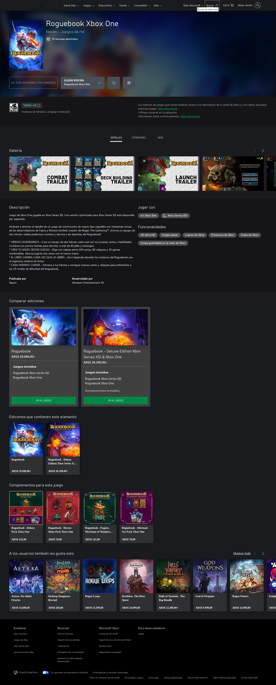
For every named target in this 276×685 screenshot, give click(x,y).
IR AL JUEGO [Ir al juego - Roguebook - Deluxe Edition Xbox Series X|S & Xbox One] (115, 400)
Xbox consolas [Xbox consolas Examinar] (20, 633)
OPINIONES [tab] (139, 137)
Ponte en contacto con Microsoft (105, 677)
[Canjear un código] (129, 83)
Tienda (123, 5)
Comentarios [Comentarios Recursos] (63, 646)
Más (156, 5)
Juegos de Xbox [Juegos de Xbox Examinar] (21, 640)
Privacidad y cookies (134, 677)
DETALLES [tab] (116, 137)
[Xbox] (52, 5)
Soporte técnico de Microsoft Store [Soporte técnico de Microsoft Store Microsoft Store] (115, 640)
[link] (26, 449)
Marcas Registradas (173, 677)
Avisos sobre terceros (198, 677)
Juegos (87, 5)
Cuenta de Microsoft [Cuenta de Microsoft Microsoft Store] (108, 633)
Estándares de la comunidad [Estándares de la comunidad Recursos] (71, 652)
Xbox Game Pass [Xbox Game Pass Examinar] (21, 646)
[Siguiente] (263, 150)
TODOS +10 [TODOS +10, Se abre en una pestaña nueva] (31, 105)
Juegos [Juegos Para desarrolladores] (141, 633)
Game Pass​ (70, 5)
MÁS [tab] (160, 137)
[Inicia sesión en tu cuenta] (249, 5)
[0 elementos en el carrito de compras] (228, 4)
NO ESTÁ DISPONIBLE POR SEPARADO (33, 82)
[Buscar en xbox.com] (212, 5)
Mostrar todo (242, 553)
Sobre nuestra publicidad (224, 677)
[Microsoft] (27, 5)
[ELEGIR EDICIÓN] (82, 83)
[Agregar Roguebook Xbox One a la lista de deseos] (114, 83)
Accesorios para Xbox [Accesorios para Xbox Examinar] (24, 652)
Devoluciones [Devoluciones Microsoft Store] (105, 646)
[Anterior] (255, 150)
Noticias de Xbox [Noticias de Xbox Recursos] (65, 633)
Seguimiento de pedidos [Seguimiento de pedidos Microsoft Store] (110, 652)
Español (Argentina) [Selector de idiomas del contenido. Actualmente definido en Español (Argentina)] (29, 672)
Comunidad (140, 5)
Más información (168, 108)
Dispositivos (105, 5)
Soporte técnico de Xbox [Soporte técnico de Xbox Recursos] (69, 640)
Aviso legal (154, 677)
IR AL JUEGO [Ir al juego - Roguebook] (43, 400)
